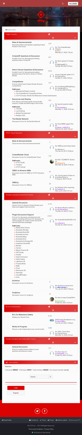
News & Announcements (22, 42)
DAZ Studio (19, 252)
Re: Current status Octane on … (65, 175)
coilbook (60, 223)
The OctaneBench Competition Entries (28, 93)
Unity (16, 277)
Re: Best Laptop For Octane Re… (64, 62)
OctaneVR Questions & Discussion (26, 56)
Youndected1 (61, 88)
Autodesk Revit (20, 239)
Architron (16, 281)
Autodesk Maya (20, 237)
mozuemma (61, 333)
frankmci (60, 189)
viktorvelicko (61, 287)
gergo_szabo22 (62, 127)
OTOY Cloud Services (14, 133)
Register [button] (16, 393)
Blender (17, 246)
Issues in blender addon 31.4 (64, 74)
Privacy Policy (49, 429)
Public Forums (11, 34)
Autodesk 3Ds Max (21, 230)
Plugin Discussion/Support (23, 215)
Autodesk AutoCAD (21, 232)
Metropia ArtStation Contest (24, 91)
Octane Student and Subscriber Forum (21, 339)
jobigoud (60, 163)
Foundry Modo (20, 264)
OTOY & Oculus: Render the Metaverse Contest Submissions (35, 96)
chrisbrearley (62, 209)
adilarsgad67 (61, 64)
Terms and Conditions (36, 429)
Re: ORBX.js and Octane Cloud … (65, 147)
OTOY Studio (19, 162)
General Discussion (20, 203)
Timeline (18, 165)
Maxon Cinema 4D (21, 250)
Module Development (22, 113)
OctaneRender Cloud (20, 155)
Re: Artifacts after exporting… (65, 187)
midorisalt (60, 76)
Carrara (17, 248)
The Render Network (20, 119)
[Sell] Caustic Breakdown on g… (65, 319)
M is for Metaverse (13, 307)
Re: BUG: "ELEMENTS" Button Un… (65, 160)
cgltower (60, 149)
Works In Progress (19, 327)
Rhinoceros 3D (20, 270)
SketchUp (18, 273)
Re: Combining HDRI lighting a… (65, 86)
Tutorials (18, 109)
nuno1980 (60, 321)
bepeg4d (60, 301)
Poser (17, 268)
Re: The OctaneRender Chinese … (62, 48)
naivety (66, 370)
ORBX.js (15, 182)
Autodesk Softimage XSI (23, 241)
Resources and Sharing (21, 99)
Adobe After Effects (22, 228)
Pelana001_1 (61, 353)
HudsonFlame (61, 177)
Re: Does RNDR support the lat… (64, 124)
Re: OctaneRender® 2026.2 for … (65, 220)
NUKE (17, 266)
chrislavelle (61, 107)
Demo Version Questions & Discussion (27, 70)
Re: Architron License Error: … (65, 285)
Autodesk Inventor (21, 234)
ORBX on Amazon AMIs (21, 170)
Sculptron (16, 292)
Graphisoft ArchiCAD (22, 243)
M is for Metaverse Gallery (22, 315)
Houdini (17, 255)
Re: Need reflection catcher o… (65, 208)
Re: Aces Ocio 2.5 (61, 352)
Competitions (17, 81)
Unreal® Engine (20, 275)
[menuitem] (63, 3)
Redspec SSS (19, 115)
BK (58, 51)
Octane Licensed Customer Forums (19, 195)
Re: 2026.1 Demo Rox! (62, 331)
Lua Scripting (19, 111)
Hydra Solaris (19, 259)
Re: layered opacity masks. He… (64, 105)
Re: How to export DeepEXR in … (65, 298)
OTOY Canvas (19, 167)
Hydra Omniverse (21, 257)
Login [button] (16, 388)
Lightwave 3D (19, 261)
